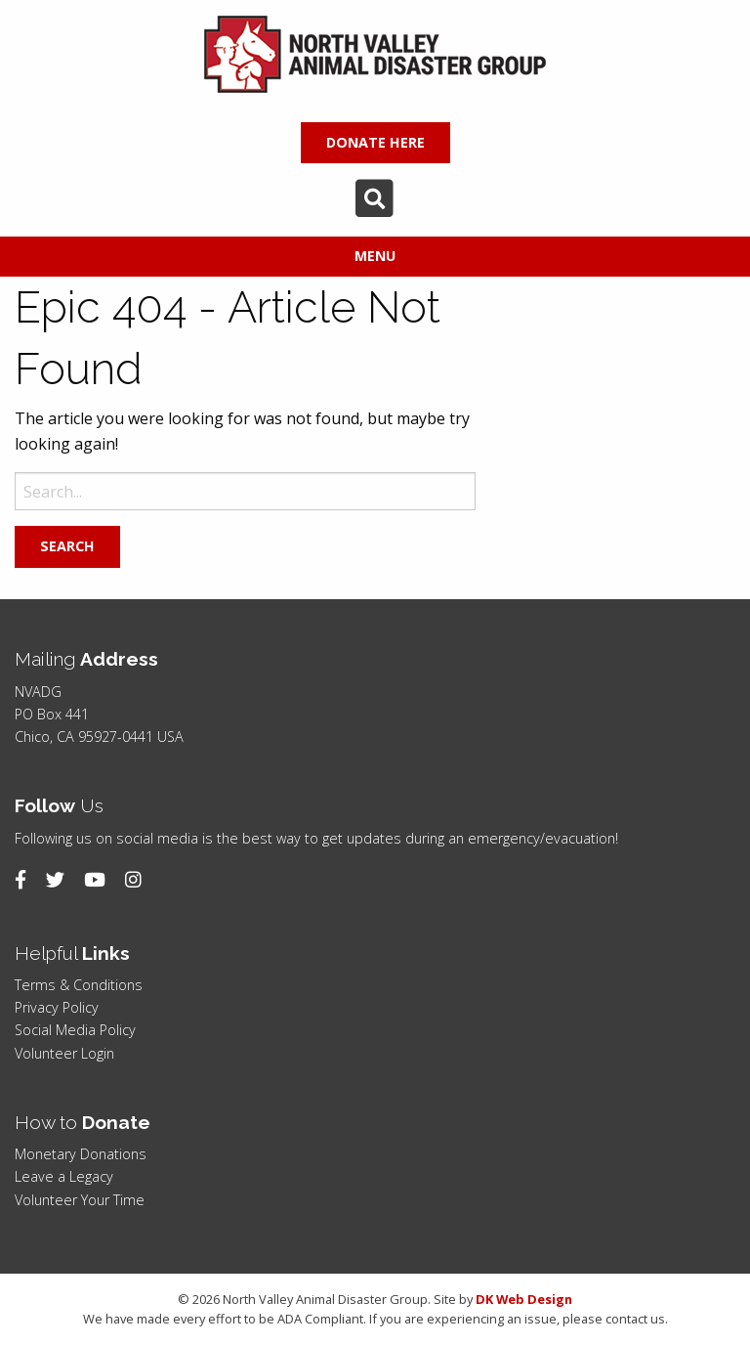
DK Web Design (524, 1299)
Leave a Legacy (64, 1176)
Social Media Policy (75, 1029)
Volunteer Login (64, 1053)
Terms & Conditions (79, 985)
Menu (375, 255)
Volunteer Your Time (80, 1200)
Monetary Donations (80, 1154)
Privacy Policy (57, 1007)
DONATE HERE (375, 142)
